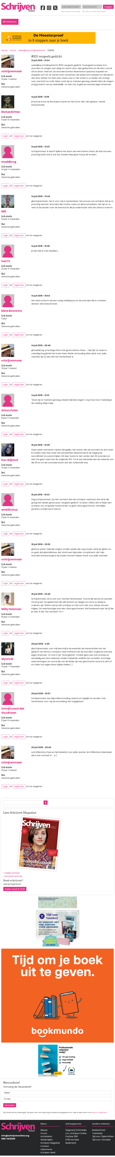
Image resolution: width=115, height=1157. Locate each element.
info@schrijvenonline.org (15, 1135)
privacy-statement (99, 1112)
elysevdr (7, 659)
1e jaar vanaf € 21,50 (15, 889)
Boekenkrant (98, 1130)
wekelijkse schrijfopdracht (31, 50)
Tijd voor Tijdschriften (103, 1136)
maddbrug (8, 162)
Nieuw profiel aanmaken (70, 12)
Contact (44, 1146)
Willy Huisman (11, 609)
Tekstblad (97, 1133)
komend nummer (13, 876)
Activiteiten (46, 1136)
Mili (3, 211)
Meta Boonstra (11, 311)
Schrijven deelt (47, 1152)
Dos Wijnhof (9, 460)
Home (4, 50)
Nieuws (43, 1130)
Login (5, 136)
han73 (5, 261)
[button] (9, 22)
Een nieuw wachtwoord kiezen (94, 12)
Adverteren (46, 1149)
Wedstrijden (46, 1139)
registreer (19, 136)
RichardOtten (10, 112)
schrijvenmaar (11, 71)
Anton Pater (9, 410)
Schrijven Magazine (50, 1142)
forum (13, 50)
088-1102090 (8, 1138)
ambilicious (9, 510)
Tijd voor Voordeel (101, 1139)
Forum (43, 1133)
